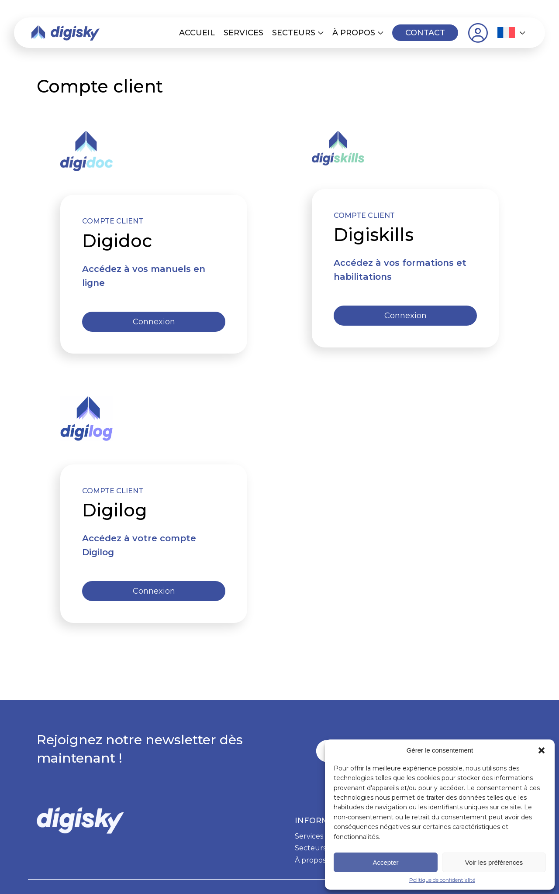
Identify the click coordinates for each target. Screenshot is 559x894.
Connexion (154, 322)
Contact (425, 33)
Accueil (197, 33)
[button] (541, 750)
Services (243, 33)
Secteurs (293, 33)
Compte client (478, 33)
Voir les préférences (494, 862)
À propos (353, 33)
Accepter (385, 862)
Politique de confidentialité (442, 880)
